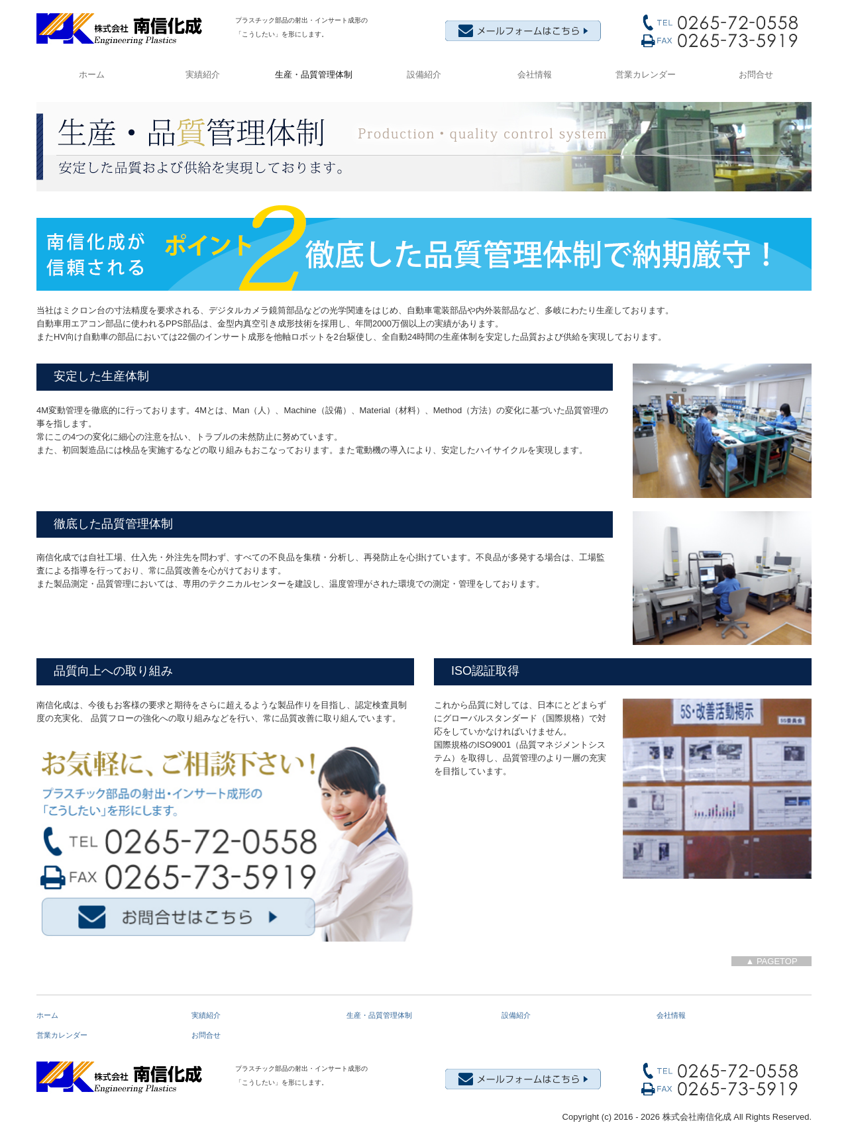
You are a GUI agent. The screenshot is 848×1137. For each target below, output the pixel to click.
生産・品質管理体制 (313, 74)
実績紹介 (203, 74)
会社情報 (534, 74)
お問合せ (756, 74)
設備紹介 (424, 74)
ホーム (92, 74)
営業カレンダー (645, 74)
